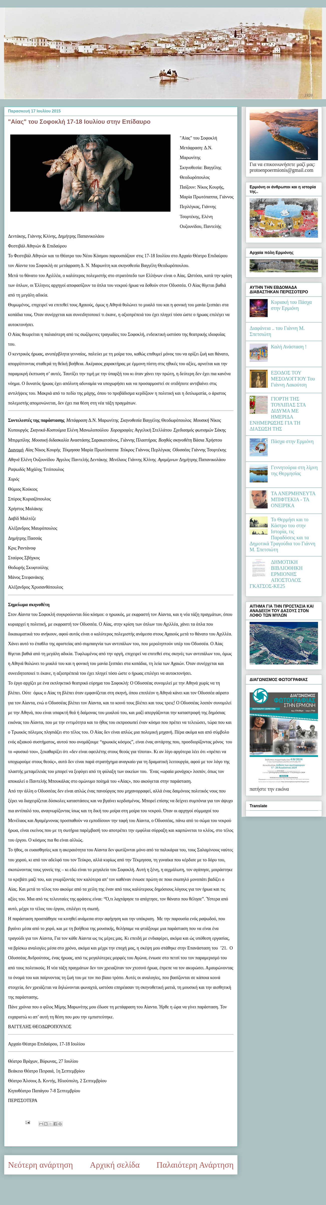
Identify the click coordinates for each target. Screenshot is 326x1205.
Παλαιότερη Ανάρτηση (195, 1164)
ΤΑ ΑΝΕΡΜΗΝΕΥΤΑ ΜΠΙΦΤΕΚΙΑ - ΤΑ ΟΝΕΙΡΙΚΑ (293, 499)
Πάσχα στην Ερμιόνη (292, 441)
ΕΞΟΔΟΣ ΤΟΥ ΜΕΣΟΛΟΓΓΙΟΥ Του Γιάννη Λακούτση (293, 378)
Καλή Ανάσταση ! (289, 346)
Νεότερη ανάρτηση (40, 1164)
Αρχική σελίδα (115, 1164)
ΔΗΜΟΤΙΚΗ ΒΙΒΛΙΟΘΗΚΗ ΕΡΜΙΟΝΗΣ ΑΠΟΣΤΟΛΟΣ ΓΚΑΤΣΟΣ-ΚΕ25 (276, 574)
